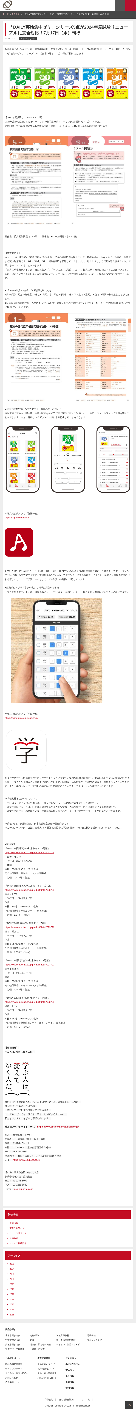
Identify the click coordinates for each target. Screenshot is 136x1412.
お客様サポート (12, 1358)
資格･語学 (34, 1335)
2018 (12, 1299)
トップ (5, 14)
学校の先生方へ (73, 1364)
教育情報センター (46, 1368)
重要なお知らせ (17, 1228)
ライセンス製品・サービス (69, 1344)
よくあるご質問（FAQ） (17, 1373)
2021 (12, 1284)
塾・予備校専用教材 (65, 1340)
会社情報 (70, 1376)
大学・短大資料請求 (47, 1373)
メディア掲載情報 (18, 1243)
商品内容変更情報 (13, 1364)
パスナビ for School (47, 1378)
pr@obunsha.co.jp (23, 1189)
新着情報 (15, 14)
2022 (12, 1279)
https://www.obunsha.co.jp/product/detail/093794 (29, 852)
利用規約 (48, 1400)
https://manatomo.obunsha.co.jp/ (21, 718)
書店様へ (70, 1370)
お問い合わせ (11, 1378)
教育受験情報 (44, 1358)
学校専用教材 (62, 1335)
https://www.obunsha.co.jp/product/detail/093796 (29, 927)
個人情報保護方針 (67, 1400)
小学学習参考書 (12, 1335)
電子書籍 (91, 1335)
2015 (12, 1315)
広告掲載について (13, 1382)
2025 (12, 1264)
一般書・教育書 (37, 1349)
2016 (12, 1309)
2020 (12, 1289)
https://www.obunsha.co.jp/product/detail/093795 (29, 890)
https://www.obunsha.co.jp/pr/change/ (58, 1126)
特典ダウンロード (13, 1368)
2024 (12, 1269)
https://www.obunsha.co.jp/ (26, 1160)
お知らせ (14, 1238)
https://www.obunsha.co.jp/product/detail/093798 (29, 1002)
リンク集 (85, 1400)
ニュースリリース (18, 1233)
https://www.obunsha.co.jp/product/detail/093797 (29, 964)
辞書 (32, 1340)
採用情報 (70, 1388)
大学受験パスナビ (46, 1364)
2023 (12, 1274)
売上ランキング (94, 1340)
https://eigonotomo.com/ (17, 517)
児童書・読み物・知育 (40, 1344)
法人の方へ (71, 1358)
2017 (12, 1304)
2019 (12, 1294)
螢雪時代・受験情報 (14, 1349)
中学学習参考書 (12, 1340)
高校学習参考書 (12, 1344)
